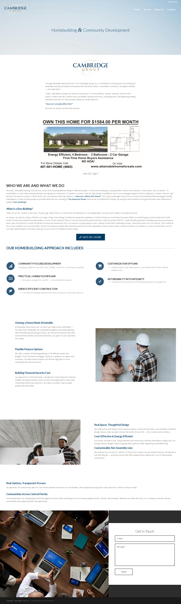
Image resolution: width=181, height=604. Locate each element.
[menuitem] (137, 9)
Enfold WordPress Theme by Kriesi (42, 601)
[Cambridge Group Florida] (15, 9)
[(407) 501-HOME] (90, 237)
